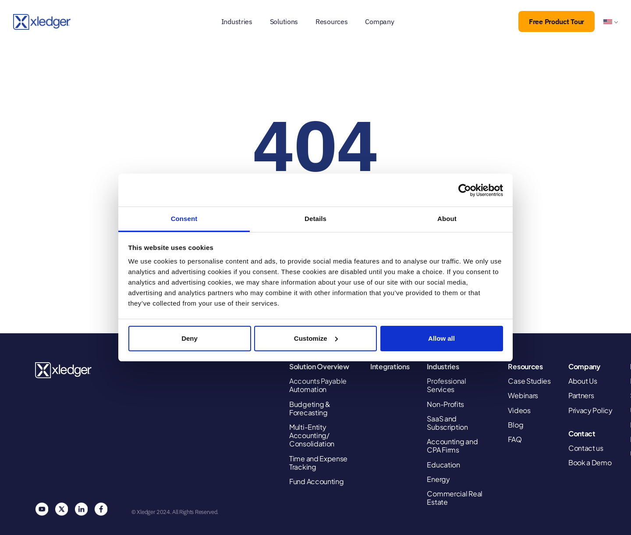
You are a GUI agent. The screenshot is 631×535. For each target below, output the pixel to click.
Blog (515, 425)
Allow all (441, 338)
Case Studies (529, 381)
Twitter (61, 509)
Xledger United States (63, 370)
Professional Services (446, 385)
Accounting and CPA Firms (452, 445)
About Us (582, 381)
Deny (189, 338)
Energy (438, 479)
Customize (316, 338)
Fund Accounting (316, 481)
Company (379, 21)
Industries (236, 21)
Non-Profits (445, 404)
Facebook (100, 509)
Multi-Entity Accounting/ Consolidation (311, 435)
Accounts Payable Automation (318, 385)
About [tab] (447, 218)
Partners (581, 395)
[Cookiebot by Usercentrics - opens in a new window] (464, 190)
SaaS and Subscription (447, 422)
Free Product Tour (556, 21)
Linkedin (81, 509)
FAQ (514, 439)
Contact (582, 433)
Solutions (284, 21)
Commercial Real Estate (454, 497)
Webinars (523, 395)
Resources (331, 21)
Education (443, 464)
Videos (519, 410)
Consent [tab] (184, 218)
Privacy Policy (590, 410)
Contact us (585, 448)
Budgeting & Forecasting (309, 408)
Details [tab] (315, 218)
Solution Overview (319, 366)
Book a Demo (590, 462)
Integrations (389, 366)
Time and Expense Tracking (318, 462)
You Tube (41, 509)
